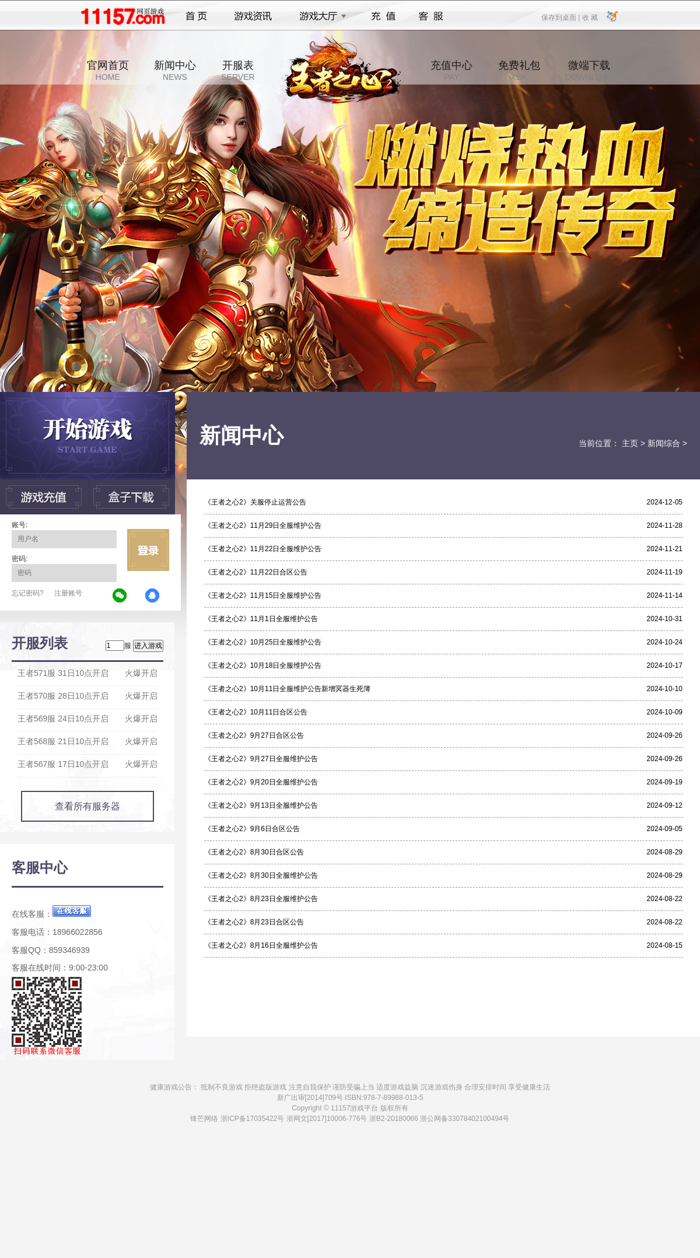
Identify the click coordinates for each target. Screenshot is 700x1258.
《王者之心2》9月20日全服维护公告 (261, 782)
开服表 (237, 70)
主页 (630, 443)
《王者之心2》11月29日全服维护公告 (262, 525)
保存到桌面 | (561, 17)
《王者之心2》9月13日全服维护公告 (261, 805)
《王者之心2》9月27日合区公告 (254, 735)
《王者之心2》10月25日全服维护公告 (262, 642)
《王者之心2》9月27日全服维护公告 (261, 759)
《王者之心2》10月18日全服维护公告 (262, 665)
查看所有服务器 (87, 806)
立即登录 (148, 550)
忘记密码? (28, 593)
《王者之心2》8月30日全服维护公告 (261, 875)
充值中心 (451, 70)
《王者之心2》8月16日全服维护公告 (261, 945)
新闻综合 (664, 443)
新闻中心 (175, 70)
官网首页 (108, 70)
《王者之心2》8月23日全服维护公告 (261, 899)
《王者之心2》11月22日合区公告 (255, 572)
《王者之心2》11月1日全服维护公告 (261, 619)
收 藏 (589, 17)
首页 (196, 16)
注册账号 (68, 593)
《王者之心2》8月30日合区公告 (254, 852)
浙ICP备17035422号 (252, 1119)
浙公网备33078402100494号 (464, 1119)
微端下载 (589, 70)
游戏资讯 (253, 16)
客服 (431, 16)
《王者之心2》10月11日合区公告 (255, 712)
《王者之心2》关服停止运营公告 (255, 502)
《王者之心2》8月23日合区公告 (254, 922)
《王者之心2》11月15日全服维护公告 (262, 595)
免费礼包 (519, 70)
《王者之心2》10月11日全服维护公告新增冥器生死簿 (287, 689)
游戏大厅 (319, 16)
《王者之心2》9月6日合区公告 (252, 829)
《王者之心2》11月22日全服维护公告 (262, 549)
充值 (383, 16)
